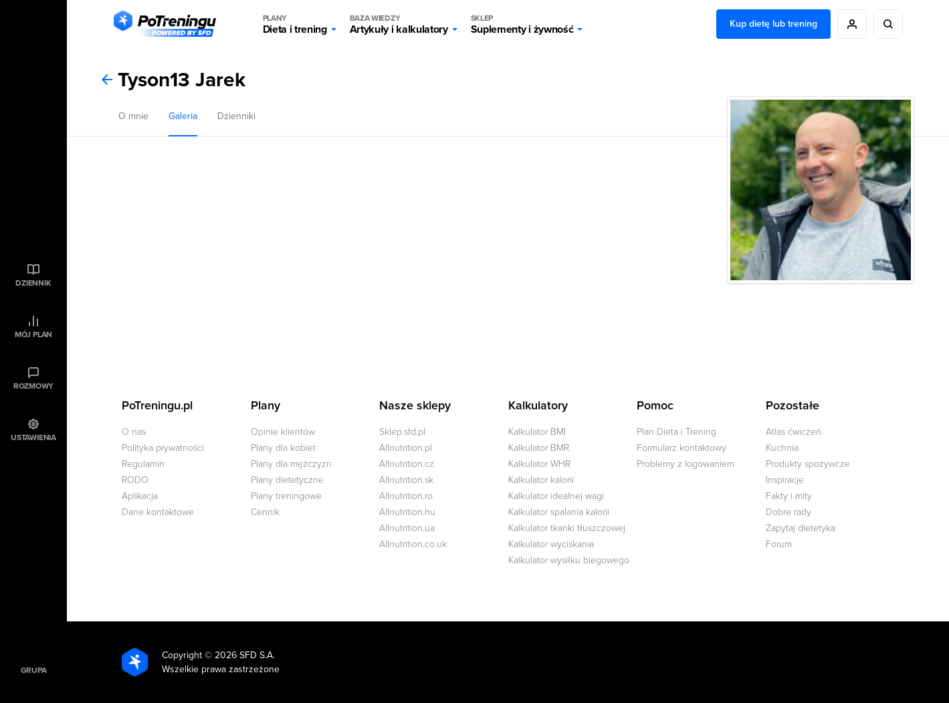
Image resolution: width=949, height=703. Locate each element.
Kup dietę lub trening (773, 23)
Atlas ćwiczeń (793, 431)
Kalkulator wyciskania (551, 544)
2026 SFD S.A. (245, 655)
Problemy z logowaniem (685, 464)
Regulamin (143, 464)
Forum (779, 544)
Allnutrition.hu (407, 512)
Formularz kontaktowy (681, 448)
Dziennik (33, 283)
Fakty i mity (789, 496)
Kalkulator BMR (538, 448)
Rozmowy (33, 386)
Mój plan (33, 334)
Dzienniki (236, 116)
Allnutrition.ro (406, 496)
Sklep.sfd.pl (402, 431)
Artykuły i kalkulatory (399, 24)
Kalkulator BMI (537, 431)
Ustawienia (33, 437)
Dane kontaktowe (158, 512)
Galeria (183, 116)
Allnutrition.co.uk (413, 544)
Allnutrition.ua (407, 528)
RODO (135, 480)
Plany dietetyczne (287, 480)
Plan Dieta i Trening (676, 431)
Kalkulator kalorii (541, 480)
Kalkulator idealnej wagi (556, 496)
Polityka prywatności (163, 448)
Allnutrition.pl (405, 448)
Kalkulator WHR (539, 464)
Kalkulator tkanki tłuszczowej (566, 528)
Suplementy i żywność (522, 24)
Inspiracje (785, 480)
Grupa (34, 670)
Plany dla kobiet (283, 448)
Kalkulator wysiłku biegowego (568, 560)
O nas (134, 431)
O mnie (133, 116)
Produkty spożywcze (808, 464)
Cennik (265, 512)
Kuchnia (782, 448)
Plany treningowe (286, 496)
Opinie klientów (283, 431)
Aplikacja (140, 496)
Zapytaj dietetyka (800, 528)
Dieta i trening (295, 24)
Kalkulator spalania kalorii (558, 512)
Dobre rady (788, 512)
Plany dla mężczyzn (291, 464)
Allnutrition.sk (406, 480)
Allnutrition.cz (406, 464)
